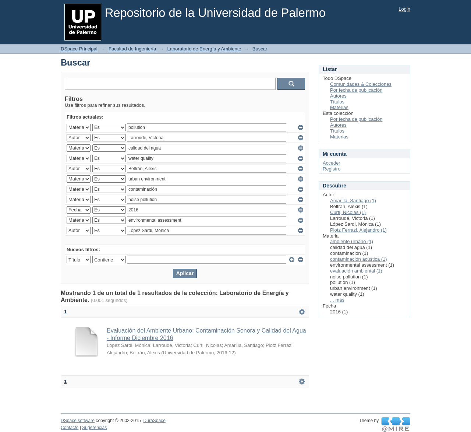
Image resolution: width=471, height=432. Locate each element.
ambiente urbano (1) (351, 241)
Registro (331, 169)
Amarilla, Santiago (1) (353, 200)
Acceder (331, 163)
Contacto (69, 427)
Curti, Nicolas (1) (348, 212)
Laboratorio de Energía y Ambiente (204, 49)
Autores (338, 96)
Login (404, 9)
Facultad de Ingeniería (132, 49)
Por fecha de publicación (356, 90)
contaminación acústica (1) (358, 259)
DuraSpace (154, 420)
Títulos (337, 102)
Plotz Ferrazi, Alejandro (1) (358, 230)
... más (337, 300)
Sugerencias (94, 427)
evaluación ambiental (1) (356, 271)
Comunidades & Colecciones (361, 84)
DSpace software (78, 420)
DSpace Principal (79, 49)
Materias (339, 107)
